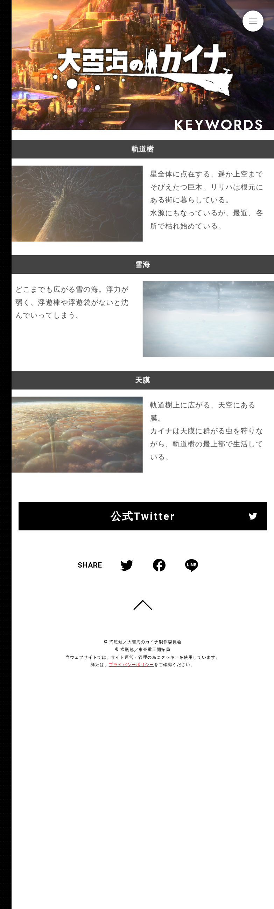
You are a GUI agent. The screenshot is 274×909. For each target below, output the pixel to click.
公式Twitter (143, 527)
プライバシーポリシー (131, 675)
